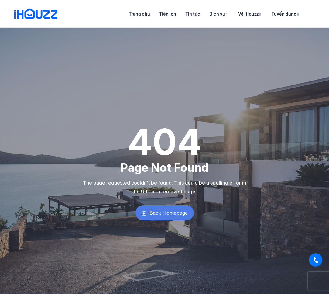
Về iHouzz (250, 13)
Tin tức (192, 13)
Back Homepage (165, 213)
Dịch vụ (219, 13)
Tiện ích (167, 13)
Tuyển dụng (286, 13)
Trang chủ (139, 13)
